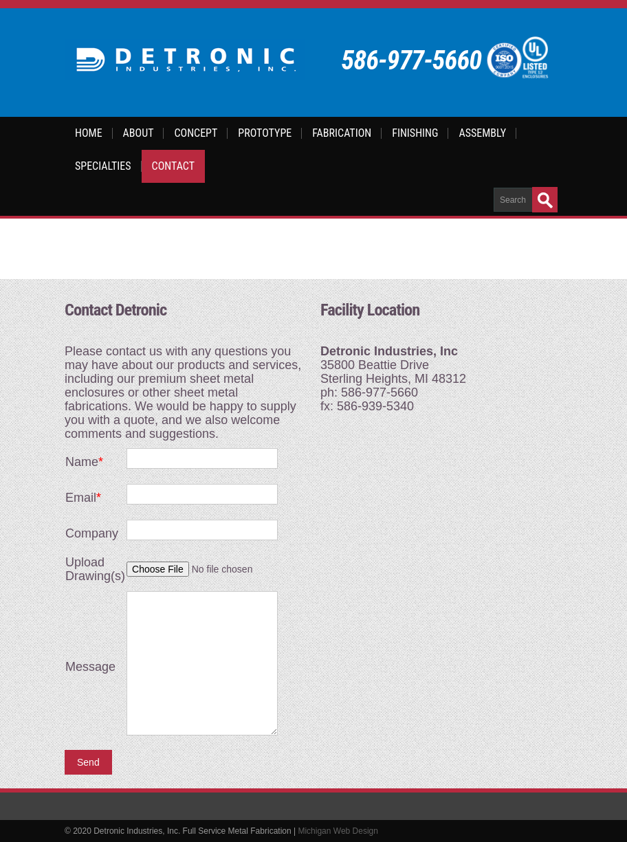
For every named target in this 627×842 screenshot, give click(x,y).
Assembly (482, 133)
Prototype (265, 133)
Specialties (103, 166)
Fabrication (341, 133)
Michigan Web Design (338, 831)
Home (88, 133)
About (138, 133)
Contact (173, 166)
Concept (195, 133)
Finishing (415, 133)
